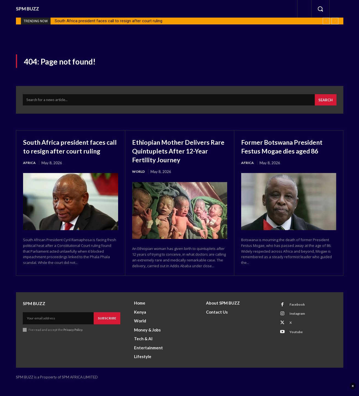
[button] (320, 9)
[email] (58, 328)
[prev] (326, 21)
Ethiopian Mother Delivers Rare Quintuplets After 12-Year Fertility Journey (178, 153)
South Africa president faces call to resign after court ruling (108, 20)
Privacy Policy (73, 339)
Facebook (299, 315)
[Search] (324, 103)
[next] (335, 21)
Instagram (299, 325)
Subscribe (107, 328)
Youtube (298, 345)
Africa (29, 175)
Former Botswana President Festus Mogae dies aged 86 (283, 153)
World (139, 175)
